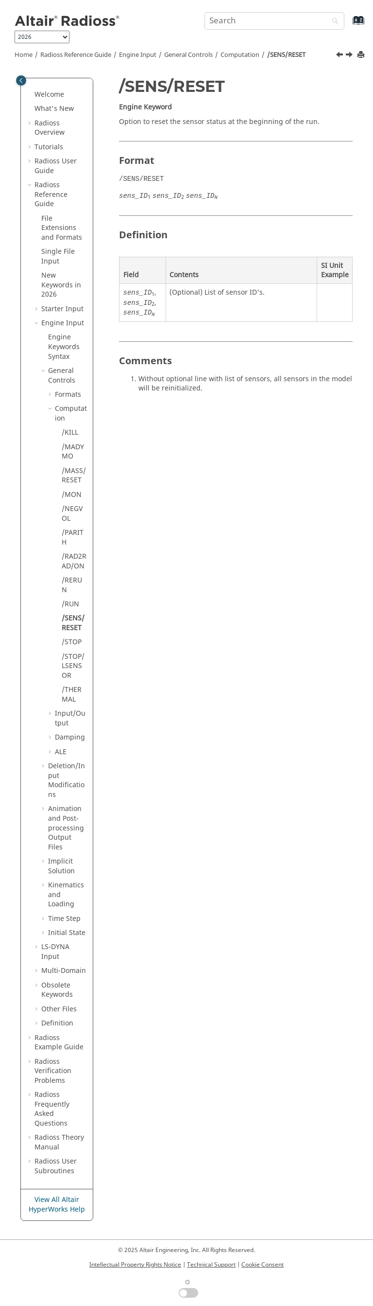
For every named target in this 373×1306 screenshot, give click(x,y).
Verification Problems (52, 1071)
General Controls (188, 55)
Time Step (64, 919)
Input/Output (70, 718)
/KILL (70, 432)
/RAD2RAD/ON (74, 561)
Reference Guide (75, 55)
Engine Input (137, 55)
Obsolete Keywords (57, 990)
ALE (61, 752)
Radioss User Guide (55, 166)
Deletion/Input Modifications (66, 780)
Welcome (49, 94)
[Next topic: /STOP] (350, 56)
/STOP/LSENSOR (73, 666)
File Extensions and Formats (61, 228)
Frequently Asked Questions (51, 1109)
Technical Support (211, 1264)
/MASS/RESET (74, 476)
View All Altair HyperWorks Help (57, 1205)
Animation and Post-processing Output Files (66, 828)
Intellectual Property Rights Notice (135, 1264)
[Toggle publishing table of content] (21, 80)
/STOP (72, 642)
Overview (49, 128)
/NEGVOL (72, 514)
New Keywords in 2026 (61, 285)
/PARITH (73, 537)
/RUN (70, 604)
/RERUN (72, 585)
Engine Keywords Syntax (64, 346)
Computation (239, 55)
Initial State (66, 933)
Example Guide (59, 1043)
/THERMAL (72, 695)
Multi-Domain (63, 971)
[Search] (332, 21)
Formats (68, 394)
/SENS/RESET (286, 55)
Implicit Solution (61, 866)
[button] (30, 95)
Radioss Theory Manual (59, 1142)
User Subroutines (55, 1166)
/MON (72, 495)
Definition (57, 1023)
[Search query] (274, 21)
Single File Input (58, 256)
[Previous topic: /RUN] (340, 56)
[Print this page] (362, 55)
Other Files (59, 1009)
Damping (70, 737)
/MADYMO (73, 452)
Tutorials (48, 147)
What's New (54, 109)
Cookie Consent (262, 1264)
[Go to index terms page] (348, 25)
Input (55, 952)
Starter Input (62, 309)
